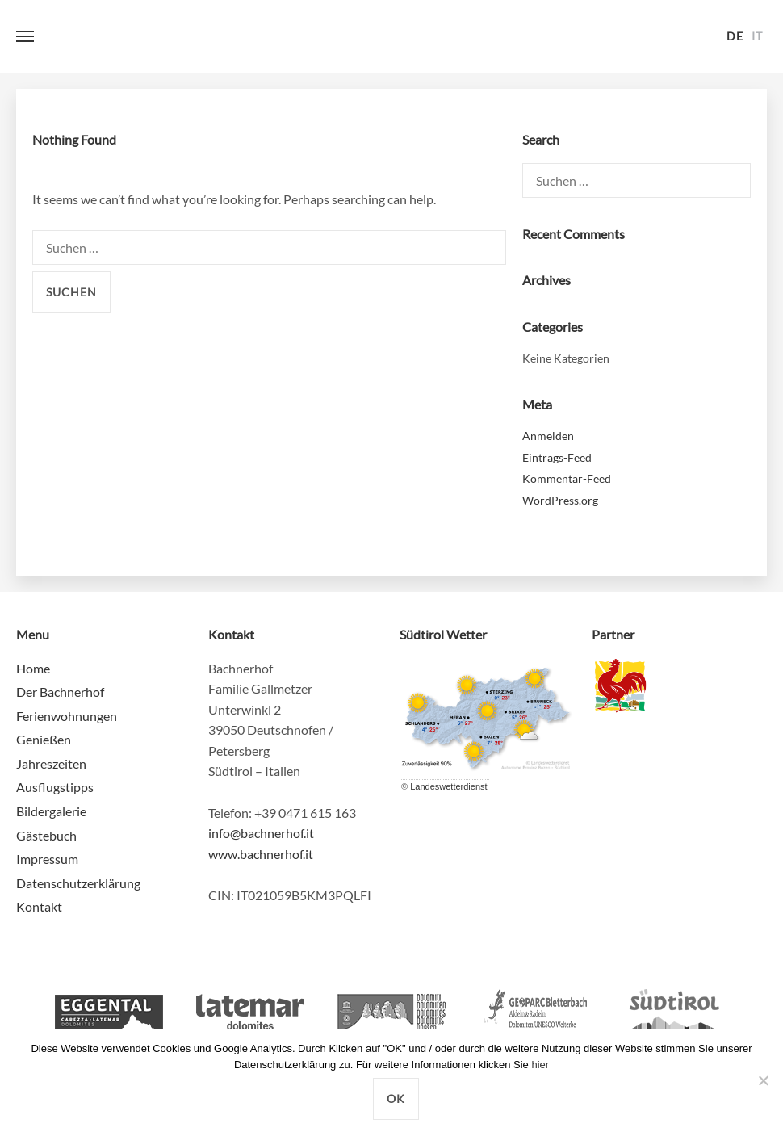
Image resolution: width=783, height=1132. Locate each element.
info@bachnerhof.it (261, 833)
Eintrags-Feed (557, 457)
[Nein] (763, 1080)
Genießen (43, 739)
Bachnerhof (391, 36)
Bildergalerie (51, 811)
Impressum (47, 858)
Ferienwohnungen (66, 715)
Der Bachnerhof (60, 691)
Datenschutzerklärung (78, 883)
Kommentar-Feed (566, 478)
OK (396, 1098)
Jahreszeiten (51, 763)
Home (33, 668)
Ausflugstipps (55, 786)
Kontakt (39, 906)
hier (540, 1065)
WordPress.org (560, 500)
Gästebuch (46, 835)
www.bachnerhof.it (260, 854)
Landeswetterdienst (448, 786)
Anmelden (548, 435)
